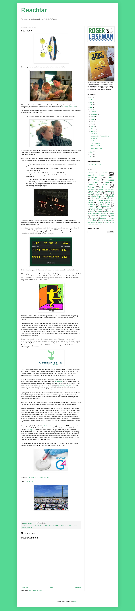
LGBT (62, 525)
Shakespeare (104, 217)
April (92, 124)
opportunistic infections (64, 385)
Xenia (110, 220)
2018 (91, 154)
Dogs (112, 195)
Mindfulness (110, 210)
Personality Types (94, 208)
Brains (95, 182)
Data (47, 525)
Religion (24, 527)
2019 (91, 152)
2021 (91, 107)
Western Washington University (97, 213)
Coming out (43, 525)
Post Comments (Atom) (35, 590)
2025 (91, 97)
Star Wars (91, 224)
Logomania (110, 197)
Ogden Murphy (96, 197)
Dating (51, 525)
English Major (56, 525)
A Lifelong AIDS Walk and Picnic (39, 477)
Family (91, 173)
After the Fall (29, 481)
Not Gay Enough (95, 146)
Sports (28, 527)
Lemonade (94, 217)
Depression (91, 204)
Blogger (75, 601)
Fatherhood (93, 177)
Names (92, 211)
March (93, 126)
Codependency (104, 200)
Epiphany (101, 210)
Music (105, 195)
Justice (105, 187)
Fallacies (111, 213)
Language (91, 189)
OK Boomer (58, 381)
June (92, 119)
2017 (91, 157)
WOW (112, 215)
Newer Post (25, 587)
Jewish (99, 211)
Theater (90, 202)
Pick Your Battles (95, 143)
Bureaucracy (105, 206)
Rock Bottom (107, 211)
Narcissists (93, 220)
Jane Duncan (103, 215)
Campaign (103, 219)
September (94, 114)
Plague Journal (104, 202)
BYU (108, 204)
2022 (91, 104)
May (92, 121)
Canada (37, 525)
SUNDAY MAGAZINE (95, 164)
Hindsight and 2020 (96, 148)
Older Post (78, 587)
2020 (91, 109)
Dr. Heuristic (47, 426)
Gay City (29, 430)
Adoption (28, 525)
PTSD (70, 525)
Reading (75, 525)
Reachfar (34, 10)
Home (51, 587)
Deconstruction (91, 222)
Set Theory (94, 133)
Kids (107, 182)
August (93, 116)
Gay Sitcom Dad (97, 198)
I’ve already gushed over (68, 107)
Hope (97, 195)
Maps (95, 219)
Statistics (100, 222)
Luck (112, 222)
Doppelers (91, 206)
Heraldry (107, 222)
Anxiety (33, 525)
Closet (90, 195)
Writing (91, 187)
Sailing (97, 224)
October (93, 111)
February (93, 129)
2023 (91, 102)
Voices (105, 220)
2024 (91, 100)
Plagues (66, 525)
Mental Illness (96, 175)
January (93, 131)
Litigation (107, 193)
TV (31, 527)
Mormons (101, 191)
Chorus (105, 185)
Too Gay (93, 141)
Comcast (111, 219)
